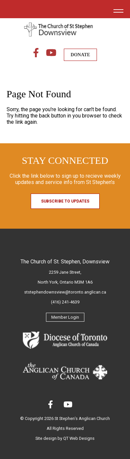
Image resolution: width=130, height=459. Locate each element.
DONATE (80, 54)
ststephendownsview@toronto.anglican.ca (65, 292)
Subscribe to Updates (65, 201)
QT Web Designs (79, 438)
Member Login (65, 317)
